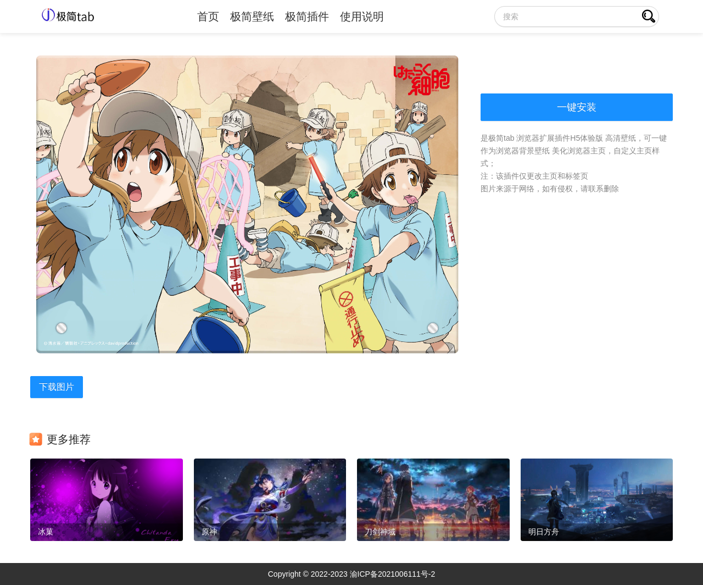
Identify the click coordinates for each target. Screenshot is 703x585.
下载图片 (56, 386)
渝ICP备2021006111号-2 (393, 574)
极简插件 (307, 16)
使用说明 (362, 16)
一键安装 (576, 107)
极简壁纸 (252, 16)
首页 (208, 16)
